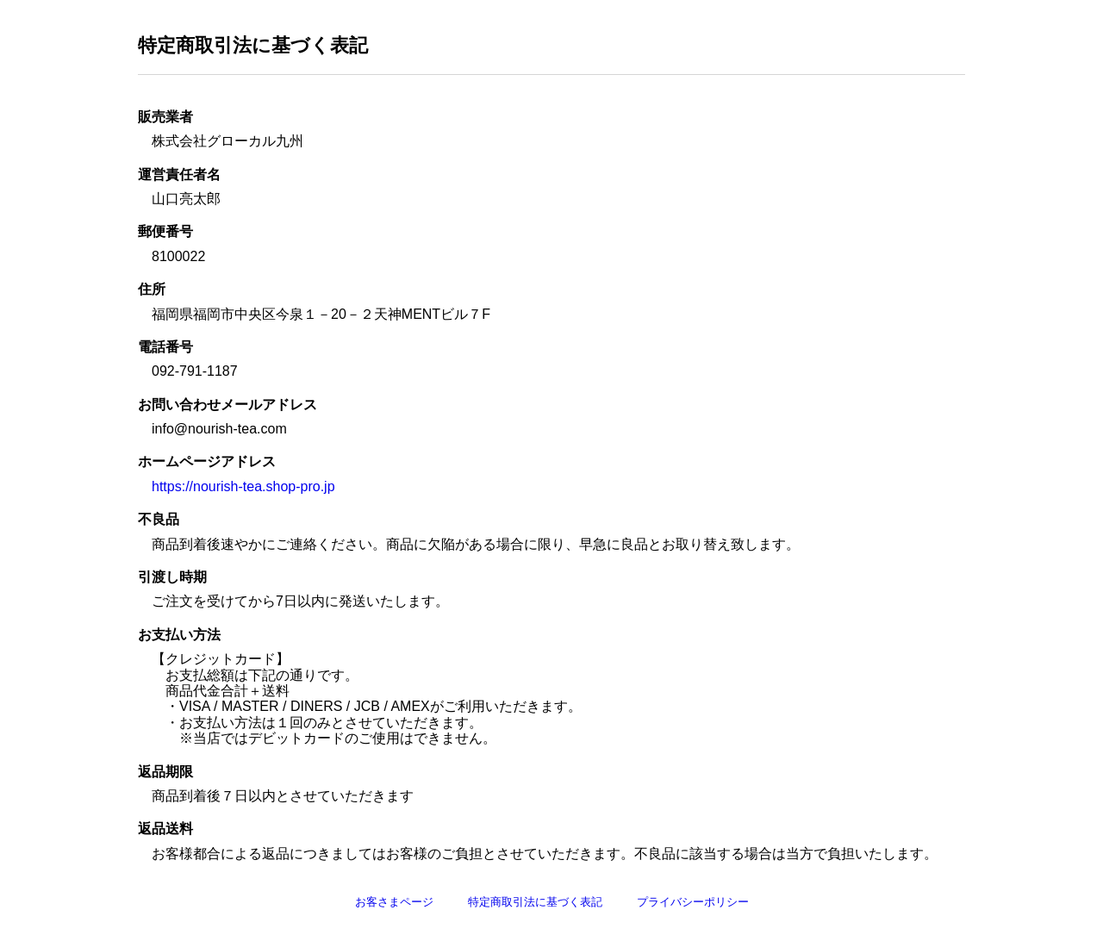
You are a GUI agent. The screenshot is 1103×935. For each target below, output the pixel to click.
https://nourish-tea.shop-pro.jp (243, 486)
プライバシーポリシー (693, 901)
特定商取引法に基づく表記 (535, 901)
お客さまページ (394, 901)
